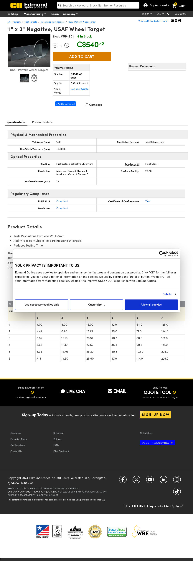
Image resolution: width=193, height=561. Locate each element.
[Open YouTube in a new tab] (149, 481)
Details (167, 294)
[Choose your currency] (160, 14)
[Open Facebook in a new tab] (122, 481)
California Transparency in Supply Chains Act (33, 495)
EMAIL (117, 391)
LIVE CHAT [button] (74, 391)
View (147, 201)
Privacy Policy (16, 488)
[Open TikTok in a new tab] (177, 493)
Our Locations (17, 444)
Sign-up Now (155, 414)
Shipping (58, 432)
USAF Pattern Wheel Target (82, 21)
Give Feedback (61, 451)
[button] (171, 13)
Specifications (16, 122)
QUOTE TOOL (157, 392)
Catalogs (146, 432)
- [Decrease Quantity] (55, 45)
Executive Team (18, 439)
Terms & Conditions (53, 488)
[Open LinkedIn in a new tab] (163, 481)
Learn (55, 14)
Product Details (42, 122)
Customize (96, 305)
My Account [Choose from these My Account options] (157, 5)
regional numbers (35, 397)
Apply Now (155, 442)
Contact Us (180, 13)
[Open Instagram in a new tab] (177, 481)
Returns (57, 439)
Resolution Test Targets (52, 21)
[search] (98, 5)
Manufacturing (36, 14)
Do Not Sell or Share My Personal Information (80, 491)
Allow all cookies (151, 305)
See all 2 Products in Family (153, 20)
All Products (15, 21)
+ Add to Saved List (65, 103)
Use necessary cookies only (41, 305)
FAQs (56, 444)
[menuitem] (17, 14)
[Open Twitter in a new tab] (136, 481)
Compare (94, 105)
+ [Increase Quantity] (66, 45)
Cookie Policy (33, 488)
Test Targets (31, 21)
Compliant (62, 201)
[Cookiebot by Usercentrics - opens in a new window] (162, 253)
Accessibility (73, 488)
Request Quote (80, 89)
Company (71, 14)
